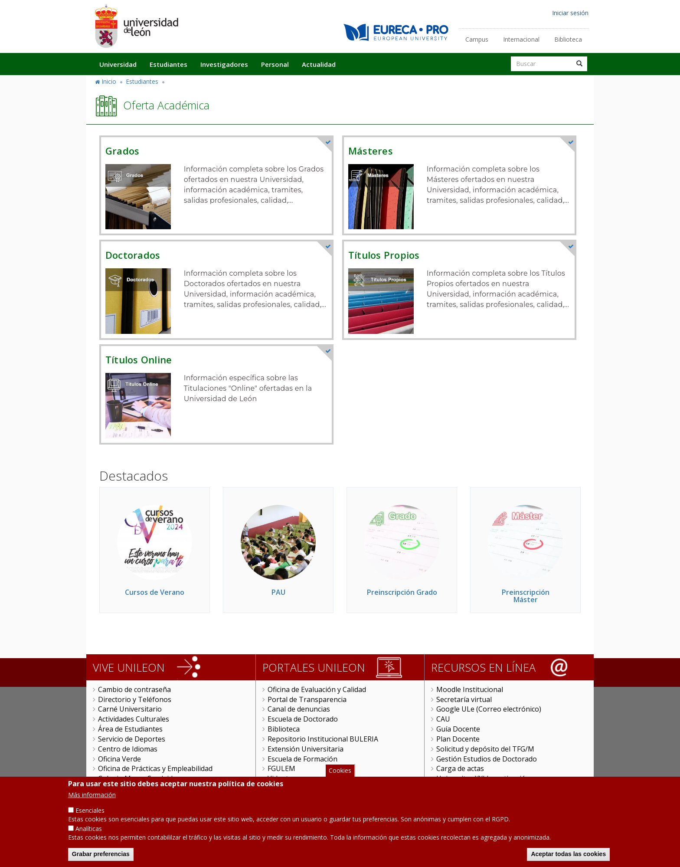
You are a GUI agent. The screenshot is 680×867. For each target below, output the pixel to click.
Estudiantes (168, 64)
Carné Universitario (130, 709)
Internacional (521, 39)
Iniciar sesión (570, 13)
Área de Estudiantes (130, 729)
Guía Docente (458, 729)
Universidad (118, 64)
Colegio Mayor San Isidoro (141, 778)
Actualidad (319, 64)
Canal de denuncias (299, 709)
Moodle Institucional (469, 689)
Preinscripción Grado (402, 592)
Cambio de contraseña (134, 689)
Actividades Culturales (133, 719)
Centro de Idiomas (127, 749)
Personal (275, 64)
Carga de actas (460, 768)
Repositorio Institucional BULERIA (323, 739)
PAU (278, 592)
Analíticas (88, 832)
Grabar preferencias (101, 857)
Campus (476, 39)
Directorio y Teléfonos (134, 699)
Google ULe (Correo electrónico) (488, 709)
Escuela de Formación (302, 759)
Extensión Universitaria (305, 749)
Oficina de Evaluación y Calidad (317, 689)
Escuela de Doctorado (303, 719)
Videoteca (283, 778)
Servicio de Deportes (131, 739)
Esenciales (90, 814)
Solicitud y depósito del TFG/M (485, 749)
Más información (92, 798)
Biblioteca (568, 39)
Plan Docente (458, 739)
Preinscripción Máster (525, 596)
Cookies (340, 774)
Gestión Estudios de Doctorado (486, 759)
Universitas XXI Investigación (483, 778)
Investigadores (224, 64)
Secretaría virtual (464, 699)
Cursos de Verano (154, 592)
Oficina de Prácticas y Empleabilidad (155, 768)
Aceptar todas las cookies (568, 857)
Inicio (108, 81)
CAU (443, 719)
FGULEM (281, 768)
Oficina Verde (119, 759)
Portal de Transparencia (307, 699)
